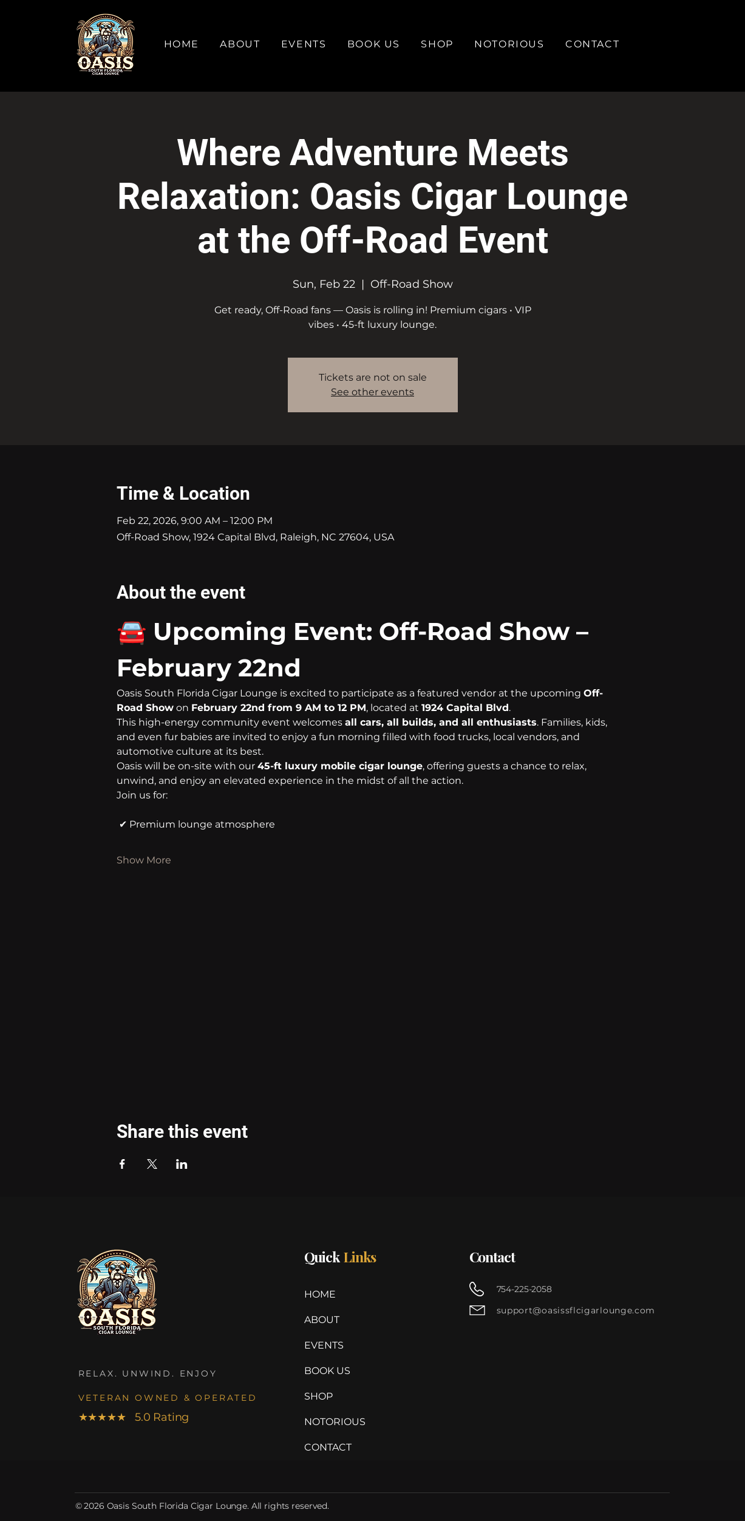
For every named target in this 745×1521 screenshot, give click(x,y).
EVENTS (324, 1345)
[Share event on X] (152, 1164)
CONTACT (328, 1447)
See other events (372, 392)
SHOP (318, 1396)
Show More (144, 860)
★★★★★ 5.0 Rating (133, 1417)
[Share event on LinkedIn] (182, 1164)
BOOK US (327, 1370)
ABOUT (321, 1319)
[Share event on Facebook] (122, 1164)
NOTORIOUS (333, 1421)
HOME (320, 1294)
